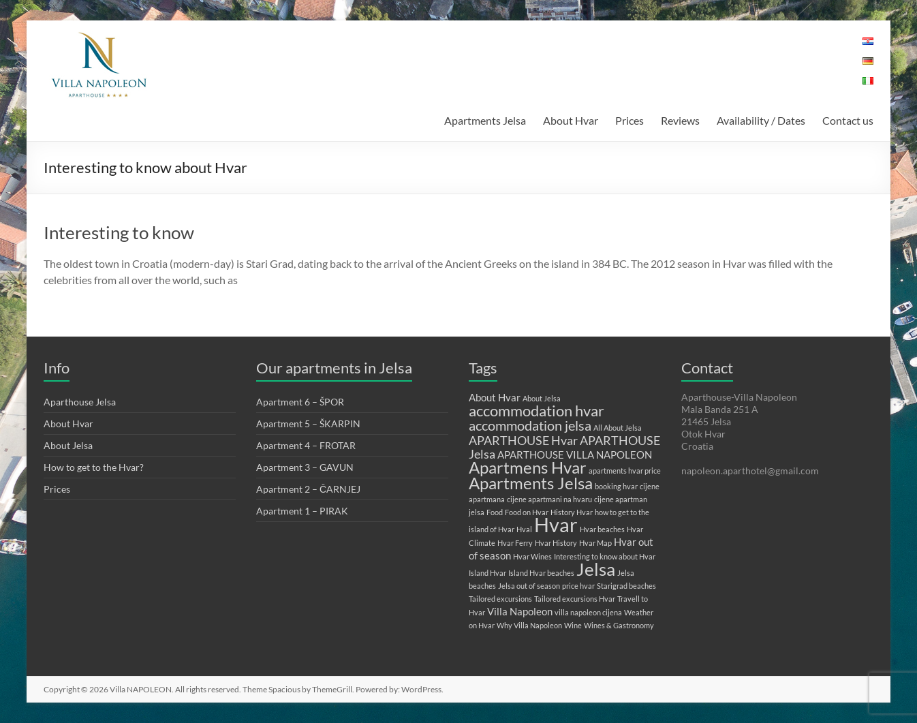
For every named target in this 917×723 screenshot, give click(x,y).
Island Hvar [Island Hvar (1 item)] (487, 572)
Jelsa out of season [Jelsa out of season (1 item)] (529, 585)
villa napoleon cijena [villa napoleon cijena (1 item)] (588, 612)
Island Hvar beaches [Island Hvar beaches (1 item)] (541, 572)
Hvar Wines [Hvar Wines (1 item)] (532, 556)
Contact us (847, 120)
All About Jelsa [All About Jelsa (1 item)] (617, 427)
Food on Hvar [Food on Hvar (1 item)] (526, 512)
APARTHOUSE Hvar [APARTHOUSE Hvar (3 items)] (523, 440)
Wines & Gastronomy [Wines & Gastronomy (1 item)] (619, 625)
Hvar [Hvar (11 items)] (556, 524)
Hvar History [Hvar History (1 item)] (556, 542)
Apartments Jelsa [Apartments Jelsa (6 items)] (531, 483)
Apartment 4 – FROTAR (306, 445)
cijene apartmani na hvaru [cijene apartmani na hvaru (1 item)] (549, 499)
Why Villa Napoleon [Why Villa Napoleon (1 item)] (529, 625)
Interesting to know (119, 232)
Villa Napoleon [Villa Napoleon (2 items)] (520, 611)
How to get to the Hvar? (94, 467)
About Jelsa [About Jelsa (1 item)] (542, 398)
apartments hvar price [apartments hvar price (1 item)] (625, 470)
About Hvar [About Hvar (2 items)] (494, 397)
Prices (629, 120)
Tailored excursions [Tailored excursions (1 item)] (500, 598)
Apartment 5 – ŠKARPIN (308, 423)
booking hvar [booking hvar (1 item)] (616, 486)
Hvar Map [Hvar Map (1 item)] (595, 542)
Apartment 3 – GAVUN (305, 467)
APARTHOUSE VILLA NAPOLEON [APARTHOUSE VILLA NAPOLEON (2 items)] (574, 454)
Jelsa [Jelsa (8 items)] (595, 569)
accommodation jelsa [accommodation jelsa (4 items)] (530, 425)
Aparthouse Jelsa (80, 401)
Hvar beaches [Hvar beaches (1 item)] (602, 529)
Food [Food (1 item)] (494, 512)
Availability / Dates (761, 120)
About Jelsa (68, 445)
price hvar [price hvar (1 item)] (578, 585)
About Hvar (570, 120)
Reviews (680, 120)
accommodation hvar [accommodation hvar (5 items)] (536, 410)
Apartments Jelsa (485, 120)
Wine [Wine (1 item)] (573, 625)
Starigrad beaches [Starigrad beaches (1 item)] (626, 585)
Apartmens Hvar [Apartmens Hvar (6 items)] (528, 467)
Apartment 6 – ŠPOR (300, 401)
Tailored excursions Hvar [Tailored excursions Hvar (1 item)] (574, 598)
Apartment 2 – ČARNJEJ (308, 489)
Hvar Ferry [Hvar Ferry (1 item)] (515, 542)
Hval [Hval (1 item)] (524, 529)
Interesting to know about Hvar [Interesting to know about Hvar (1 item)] (604, 556)
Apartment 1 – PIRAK (302, 511)
